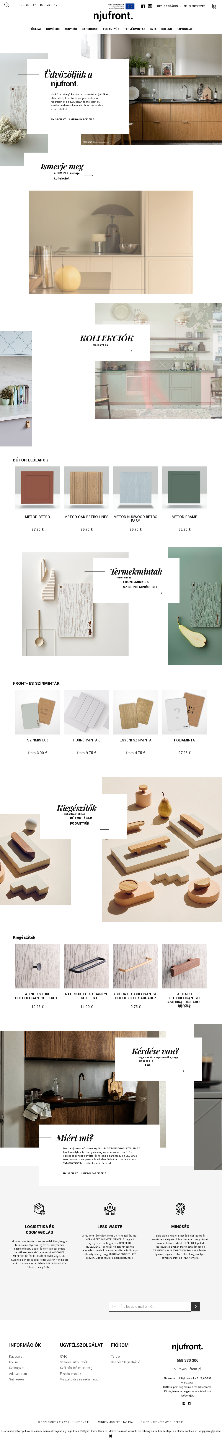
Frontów (67, 169)
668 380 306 (187, 1360)
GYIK (63, 1356)
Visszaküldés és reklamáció (79, 1379)
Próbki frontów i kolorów (136, 580)
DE (48, 5)
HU (55, 5)
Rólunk (13, 1362)
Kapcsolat (16, 1356)
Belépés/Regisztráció (125, 1362)
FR (34, 5)
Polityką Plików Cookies (93, 1431)
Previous (87, 43)
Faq (158, 1059)
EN (27, 5)
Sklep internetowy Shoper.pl (162, 1422)
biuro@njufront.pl (187, 1369)
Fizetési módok (70, 1374)
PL (20, 5)
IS (41, 5)
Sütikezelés (16, 1379)
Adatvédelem (18, 1374)
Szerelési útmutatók (74, 1362)
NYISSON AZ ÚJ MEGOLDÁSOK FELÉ (72, 119)
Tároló (115, 1356)
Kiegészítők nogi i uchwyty (83, 816)
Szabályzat (16, 1368)
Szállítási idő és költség (76, 1368)
